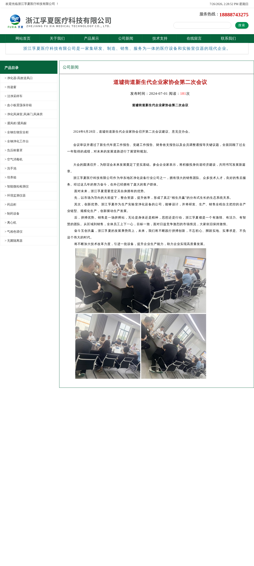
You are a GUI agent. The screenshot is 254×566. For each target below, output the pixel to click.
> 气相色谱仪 (14, 231)
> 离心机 (10, 222)
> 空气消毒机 (14, 159)
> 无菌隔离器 (14, 240)
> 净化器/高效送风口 (19, 78)
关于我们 (57, 38)
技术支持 (159, 38)
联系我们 (228, 38)
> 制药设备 (12, 213)
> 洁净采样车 (14, 96)
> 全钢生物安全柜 (17, 132)
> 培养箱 (10, 177)
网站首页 (22, 38)
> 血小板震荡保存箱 (18, 105)
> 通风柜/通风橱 (16, 123)
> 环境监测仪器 (15, 195)
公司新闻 (125, 38)
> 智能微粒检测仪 (17, 186)
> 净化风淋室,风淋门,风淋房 (24, 114)
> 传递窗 (10, 87)
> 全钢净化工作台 (17, 141)
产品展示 (91, 38)
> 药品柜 (10, 204)
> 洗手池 (10, 168)
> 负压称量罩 (14, 150)
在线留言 (194, 38)
